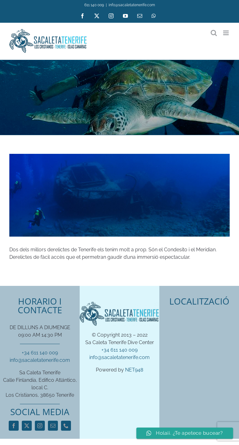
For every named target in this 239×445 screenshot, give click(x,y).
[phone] (66, 426)
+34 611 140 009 (40, 353)
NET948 (134, 370)
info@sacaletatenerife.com (132, 5)
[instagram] (40, 426)
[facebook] (14, 426)
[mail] (53, 426)
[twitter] (27, 426)
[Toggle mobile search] (214, 33)
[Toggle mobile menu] (226, 33)
